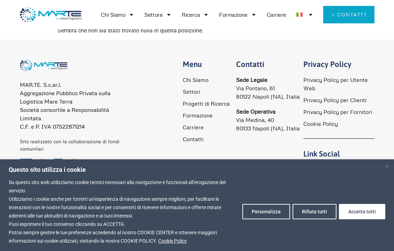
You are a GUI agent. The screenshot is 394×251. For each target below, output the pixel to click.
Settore (158, 14)
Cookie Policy (172, 241)
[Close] (387, 166)
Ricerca (195, 14)
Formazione (238, 14)
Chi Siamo (117, 14)
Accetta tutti (361, 211)
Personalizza (262, 211)
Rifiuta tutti (312, 211)
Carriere (276, 14)
